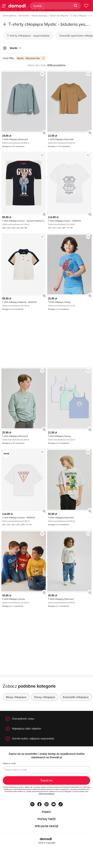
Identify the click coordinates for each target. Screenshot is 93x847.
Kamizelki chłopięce (76, 697)
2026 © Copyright (46, 842)
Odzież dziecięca (40, 15)
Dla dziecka (24, 15)
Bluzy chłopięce (16, 697)
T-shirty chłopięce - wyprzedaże (28, 35)
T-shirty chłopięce (79, 15)
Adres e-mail (9, 763)
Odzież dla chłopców (59, 15)
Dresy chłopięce (44, 697)
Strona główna (10, 15)
